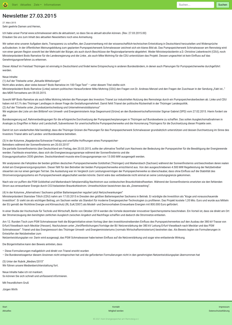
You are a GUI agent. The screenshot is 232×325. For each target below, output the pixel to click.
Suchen (222, 4)
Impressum (224, 307)
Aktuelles (25, 4)
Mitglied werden (116, 311)
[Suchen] (195, 5)
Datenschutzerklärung (219, 311)
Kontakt (116, 307)
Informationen (52, 4)
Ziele (36, 4)
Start (15, 4)
